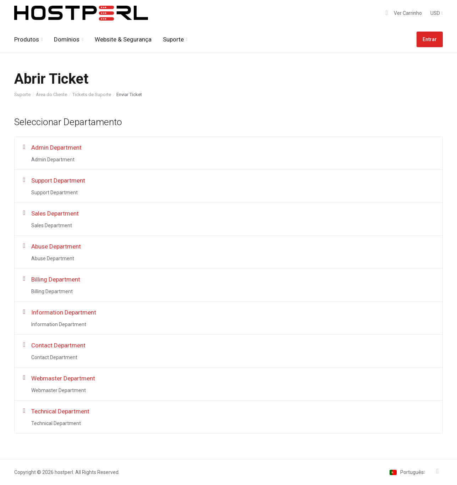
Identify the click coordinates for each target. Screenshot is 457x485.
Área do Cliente (51, 94)
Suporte (22, 94)
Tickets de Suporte (91, 94)
